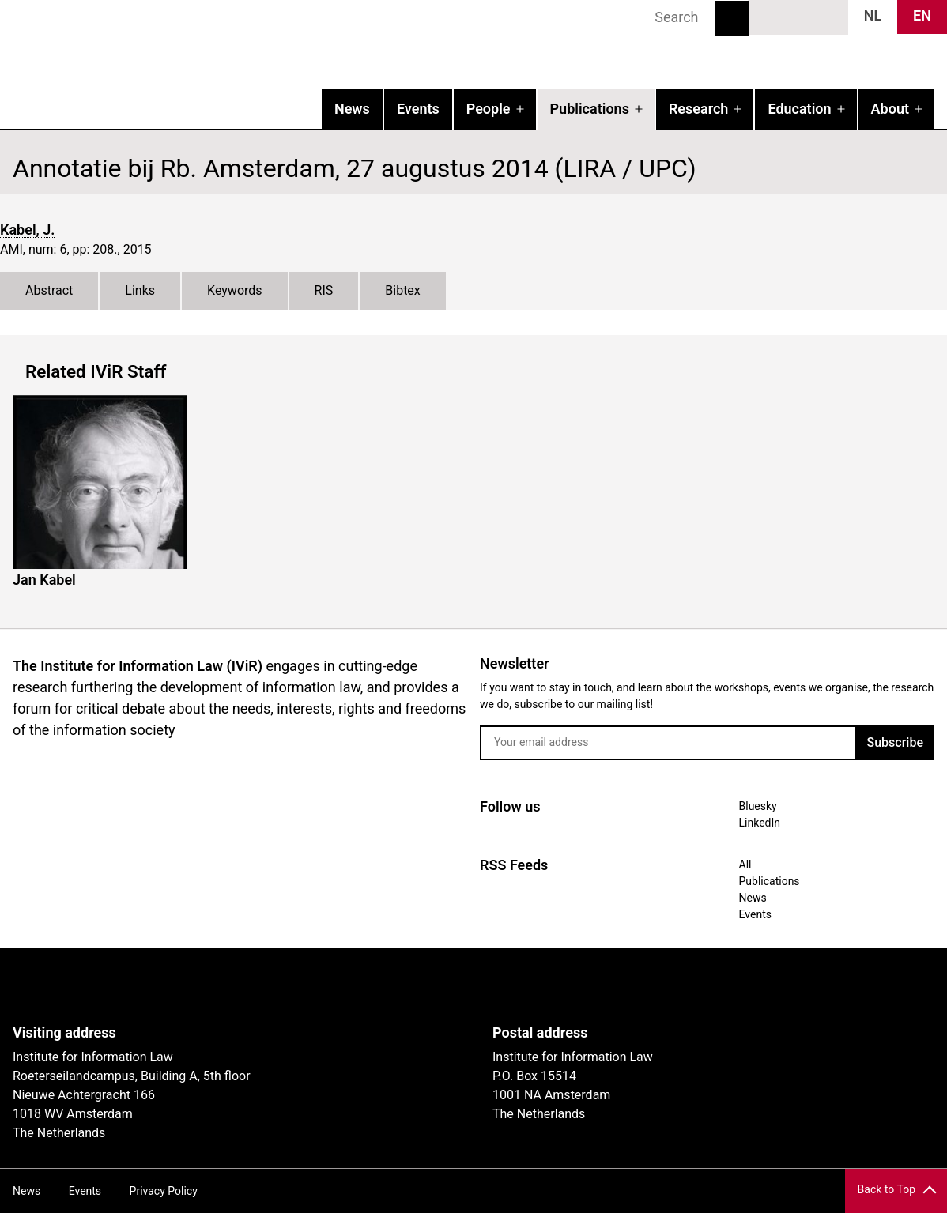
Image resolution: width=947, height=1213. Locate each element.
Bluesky (770, 17)
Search (732, 18)
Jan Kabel (44, 579)
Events (418, 108)
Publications (589, 108)
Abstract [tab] (49, 290)
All (745, 864)
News (352, 108)
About (890, 108)
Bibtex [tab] (403, 290)
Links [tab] (140, 290)
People (488, 108)
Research (698, 108)
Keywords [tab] (234, 290)
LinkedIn (799, 17)
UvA (196, 986)
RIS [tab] (324, 290)
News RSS (828, 17)
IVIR (202, 44)
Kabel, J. (27, 229)
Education (799, 108)
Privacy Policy (164, 1191)
